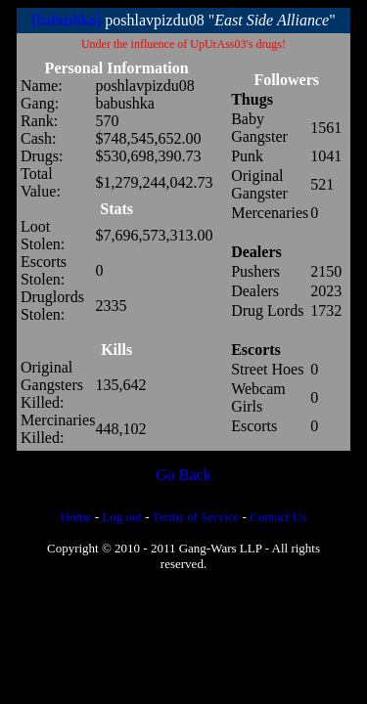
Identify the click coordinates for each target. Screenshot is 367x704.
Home (76, 516)
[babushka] (66, 20)
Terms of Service (196, 516)
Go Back (183, 474)
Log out (122, 516)
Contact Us (278, 516)
